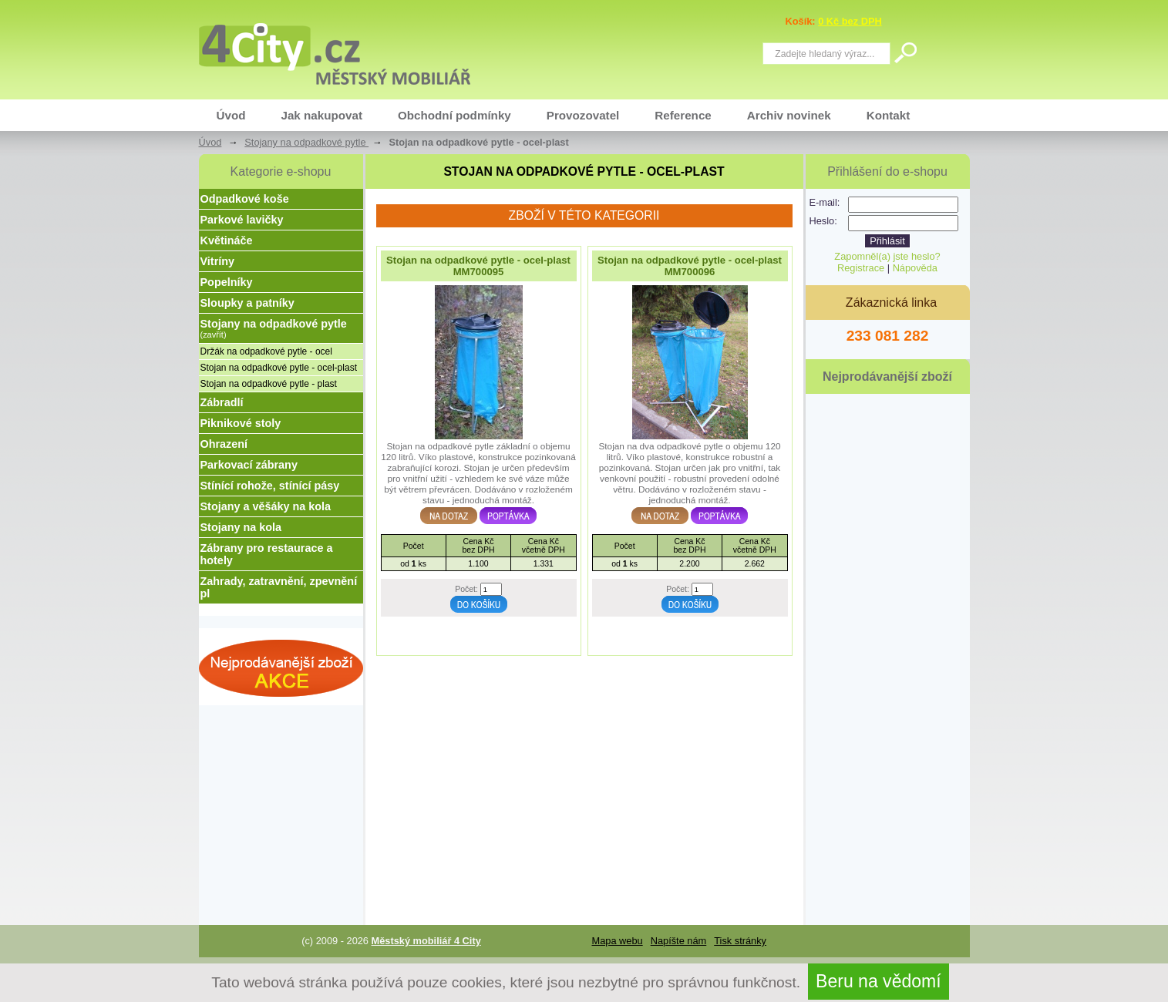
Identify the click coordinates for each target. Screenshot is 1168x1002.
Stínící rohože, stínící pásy (270, 485)
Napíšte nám (679, 941)
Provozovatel (583, 115)
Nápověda (915, 268)
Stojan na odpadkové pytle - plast (268, 383)
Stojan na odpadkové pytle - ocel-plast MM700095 (478, 265)
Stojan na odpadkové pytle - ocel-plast (278, 367)
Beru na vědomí (878, 981)
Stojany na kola (241, 527)
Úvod (231, 115)
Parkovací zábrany (249, 465)
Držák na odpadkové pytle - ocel (266, 351)
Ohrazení (224, 444)
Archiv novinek (789, 115)
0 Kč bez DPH (850, 21)
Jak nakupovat (321, 115)
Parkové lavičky (242, 220)
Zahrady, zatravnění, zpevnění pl (279, 587)
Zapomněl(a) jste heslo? (887, 256)
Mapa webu (617, 941)
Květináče (226, 240)
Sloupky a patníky (247, 303)
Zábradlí (222, 402)
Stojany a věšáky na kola (266, 506)
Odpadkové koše (244, 199)
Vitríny (217, 261)
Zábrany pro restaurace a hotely (266, 554)
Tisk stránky (740, 941)
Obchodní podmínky (454, 115)
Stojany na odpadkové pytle (306, 142)
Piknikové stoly (240, 423)
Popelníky (226, 282)
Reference (683, 115)
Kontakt (889, 115)
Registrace (860, 268)
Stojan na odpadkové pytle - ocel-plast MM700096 (689, 265)
